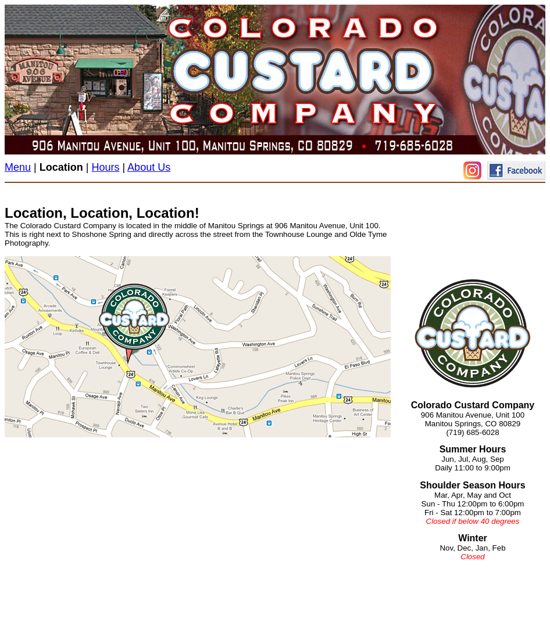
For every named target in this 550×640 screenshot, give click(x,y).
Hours (105, 167)
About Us (148, 167)
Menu (18, 167)
